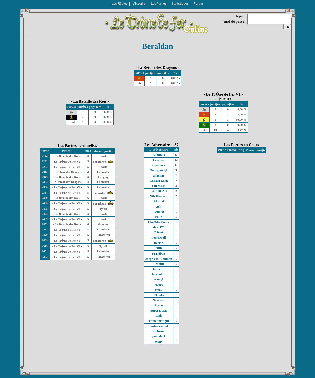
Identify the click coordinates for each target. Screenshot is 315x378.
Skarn (159, 305)
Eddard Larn (159, 180)
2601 (45, 251)
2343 (45, 177)
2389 (45, 198)
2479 (45, 235)
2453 (45, 224)
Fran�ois (159, 253)
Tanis (158, 315)
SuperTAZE (158, 310)
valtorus (158, 331)
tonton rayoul (158, 326)
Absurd (159, 201)
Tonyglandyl (158, 170)
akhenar (158, 175)
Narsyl (158, 279)
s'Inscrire (139, 3)
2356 (45, 187)
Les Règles (119, 3)
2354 (45, 182)
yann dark (159, 336)
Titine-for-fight (158, 321)
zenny (159, 341)
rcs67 (158, 290)
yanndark (158, 165)
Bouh (158, 217)
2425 (45, 209)
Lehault (158, 264)
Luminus (159, 155)
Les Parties (159, 3)
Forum (198, 3)
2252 (45, 167)
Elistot (158, 232)
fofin (159, 248)
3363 (45, 257)
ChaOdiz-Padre (158, 222)
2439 (45, 219)
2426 (45, 214)
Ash (158, 206)
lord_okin (158, 274)
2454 (45, 229)
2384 (45, 192)
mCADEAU (159, 191)
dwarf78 (158, 227)
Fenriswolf (158, 237)
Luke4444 (158, 186)
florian (158, 243)
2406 (45, 203)
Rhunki (159, 295)
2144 (45, 156)
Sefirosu (158, 300)
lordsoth (158, 269)
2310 (45, 172)
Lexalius (158, 160)
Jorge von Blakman (158, 259)
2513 (45, 246)
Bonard (159, 212)
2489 (45, 240)
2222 (45, 161)
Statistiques (180, 3)
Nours (159, 284)
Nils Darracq (159, 196)
